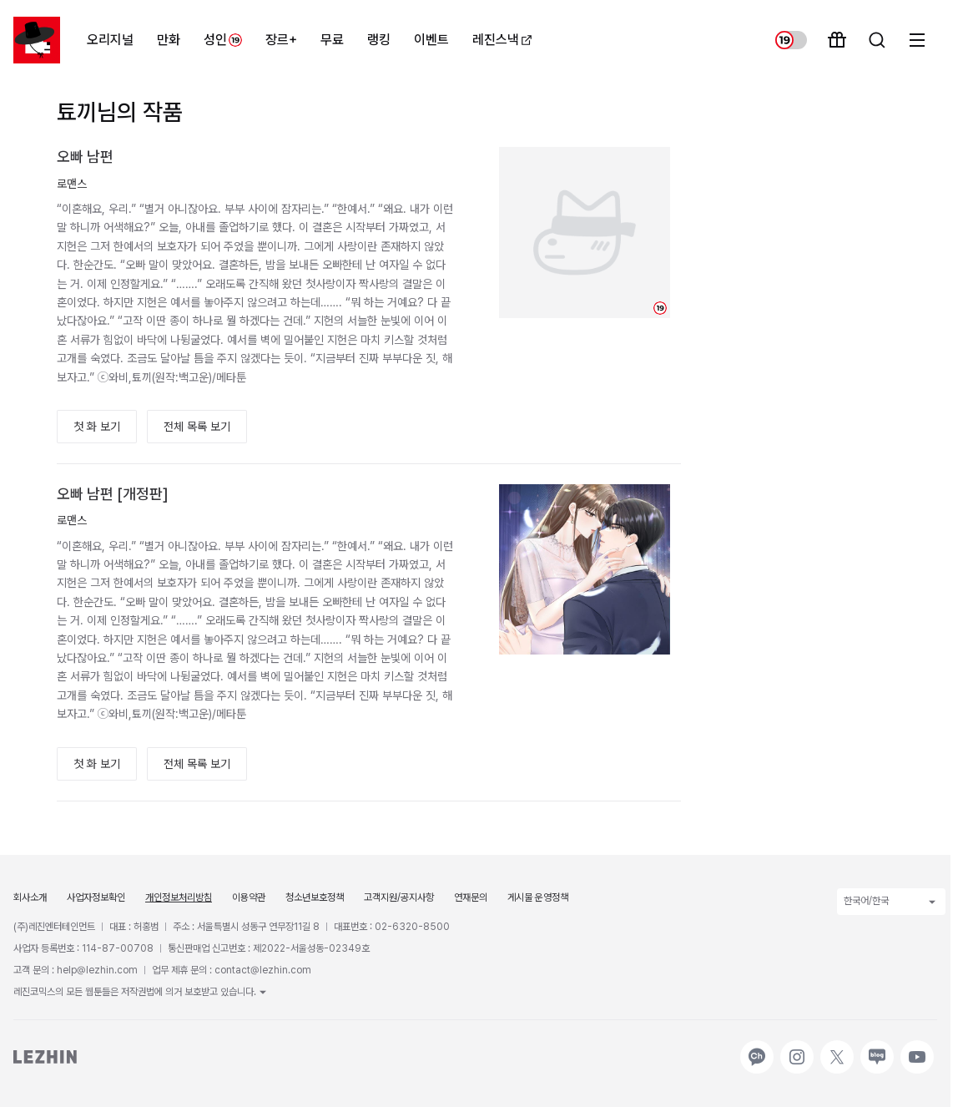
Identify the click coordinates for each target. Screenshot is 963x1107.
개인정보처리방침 (178, 897)
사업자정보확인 (96, 897)
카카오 (755, 1048)
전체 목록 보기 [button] (197, 426)
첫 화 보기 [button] (96, 426)
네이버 (875, 1048)
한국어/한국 (891, 901)
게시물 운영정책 (537, 897)
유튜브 (915, 1048)
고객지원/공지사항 (399, 897)
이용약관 (248, 897)
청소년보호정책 (314, 897)
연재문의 (470, 897)
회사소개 (30, 897)
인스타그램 (797, 1048)
